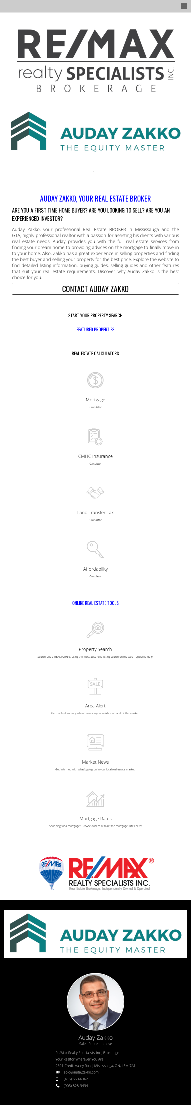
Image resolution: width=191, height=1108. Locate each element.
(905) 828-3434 (76, 1085)
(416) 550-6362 (76, 1078)
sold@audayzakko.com (81, 1072)
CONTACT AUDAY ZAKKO (95, 288)
